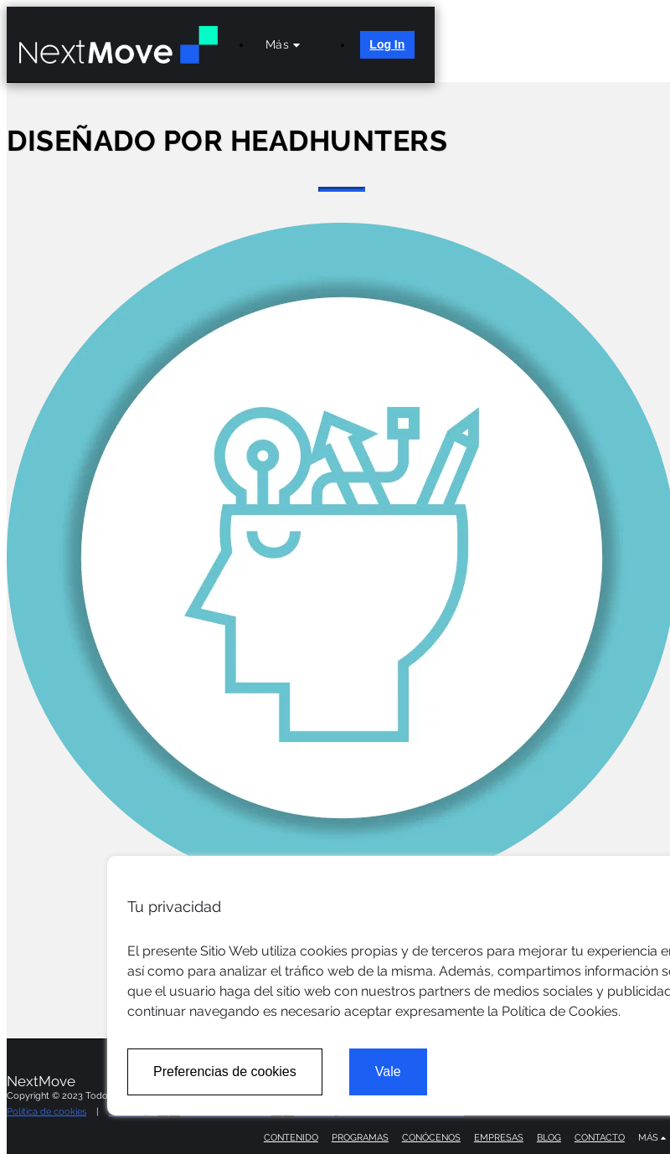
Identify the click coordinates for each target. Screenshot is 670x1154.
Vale (388, 1071)
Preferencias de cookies (224, 1071)
